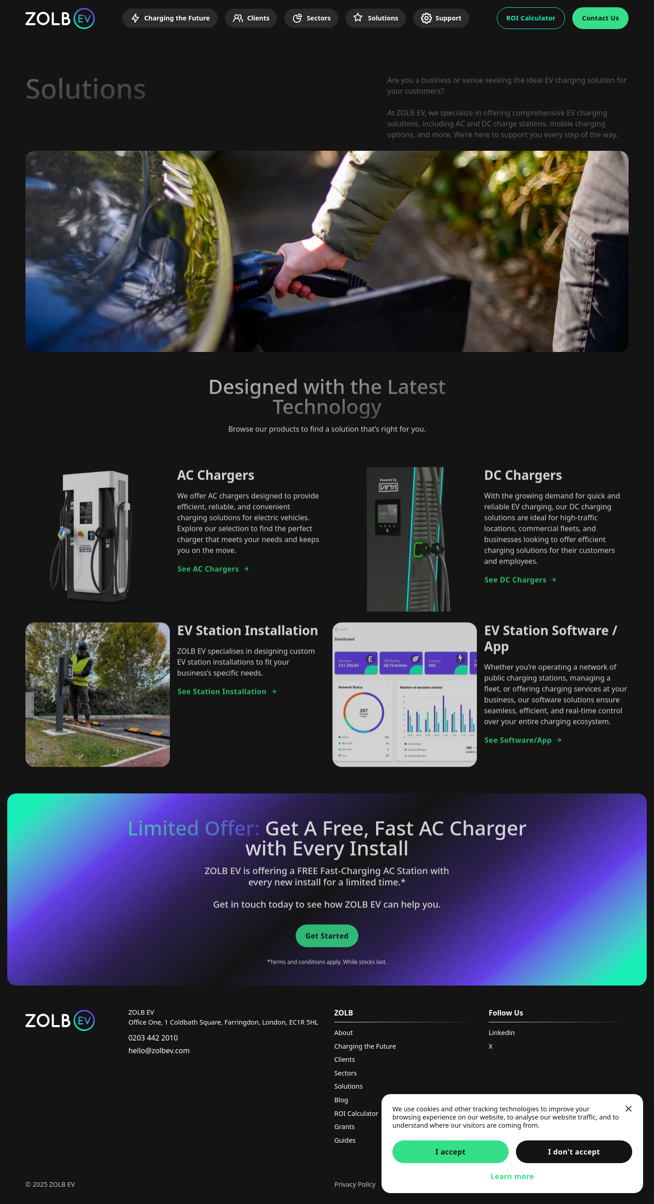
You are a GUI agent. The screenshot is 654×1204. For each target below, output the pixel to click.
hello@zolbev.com (159, 1050)
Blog (341, 1099)
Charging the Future (170, 18)
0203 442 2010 (153, 1038)
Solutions (375, 18)
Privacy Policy (355, 1184)
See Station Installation (227, 696)
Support (441, 18)
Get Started (327, 940)
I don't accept (574, 1152)
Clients (251, 18)
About (343, 1032)
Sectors (311, 18)
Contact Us (600, 18)
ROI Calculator (531, 18)
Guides (345, 1140)
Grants (344, 1126)
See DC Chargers (521, 584)
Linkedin (502, 1032)
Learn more (512, 1176)
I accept (451, 1152)
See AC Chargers (214, 573)
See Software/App (524, 744)
